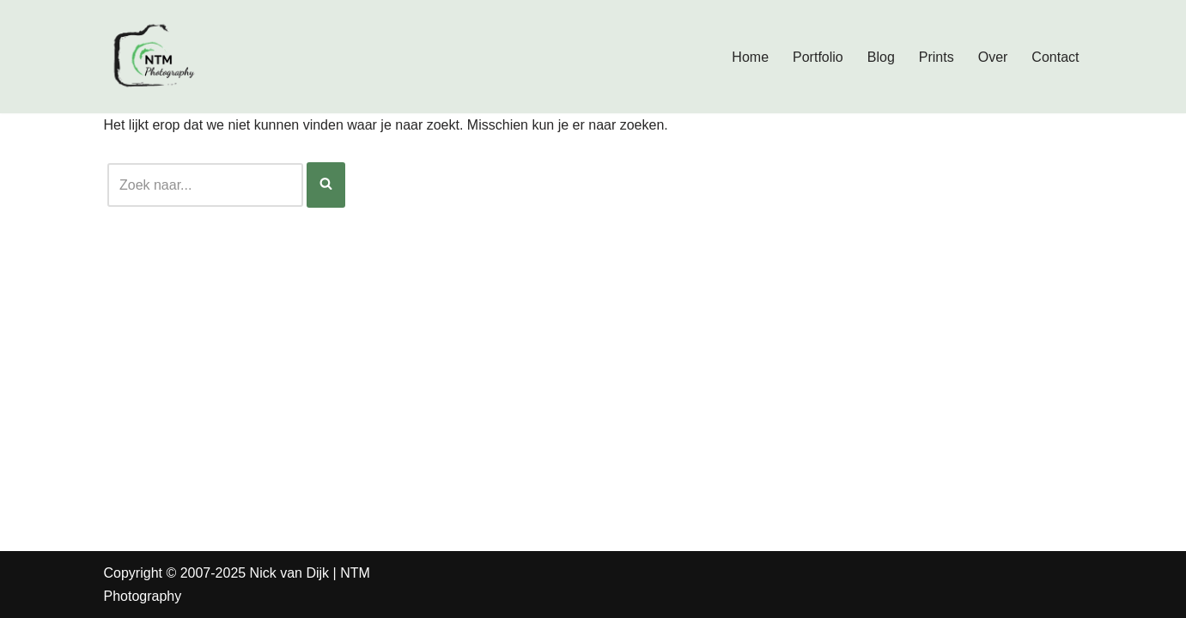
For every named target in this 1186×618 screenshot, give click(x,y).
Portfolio (818, 57)
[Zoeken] (205, 185)
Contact (1055, 57)
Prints (936, 57)
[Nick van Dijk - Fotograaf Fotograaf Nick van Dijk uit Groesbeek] (155, 56)
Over (993, 57)
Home (750, 57)
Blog (881, 57)
